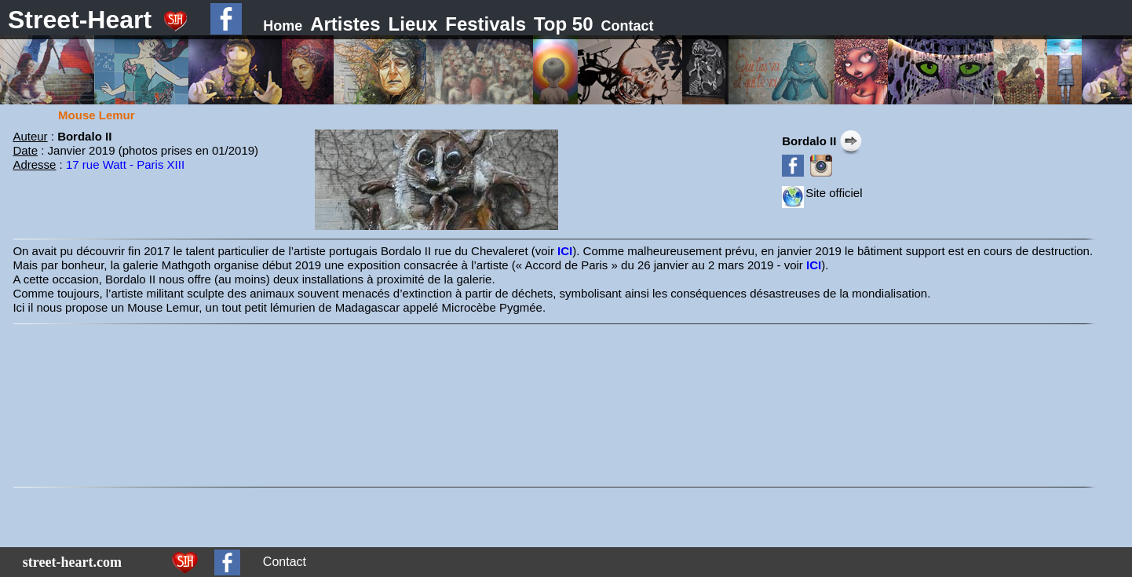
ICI (564, 250)
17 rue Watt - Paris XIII (125, 164)
